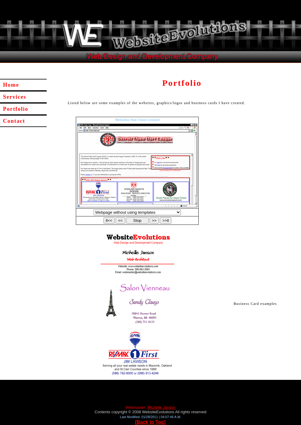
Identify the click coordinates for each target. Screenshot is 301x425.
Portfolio (15, 109)
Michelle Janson (161, 407)
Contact (14, 121)
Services (14, 97)
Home (11, 85)
